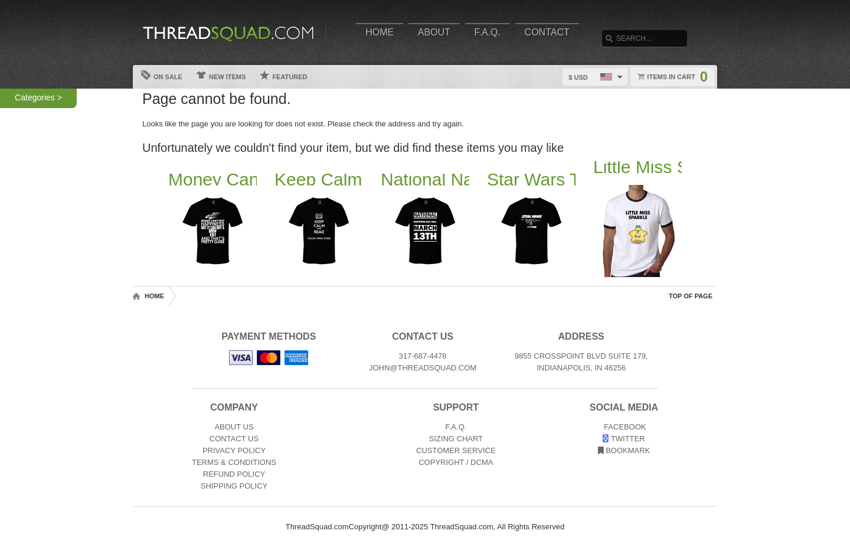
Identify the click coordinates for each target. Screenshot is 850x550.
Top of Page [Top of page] (690, 296)
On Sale (161, 75)
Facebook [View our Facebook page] (623, 426)
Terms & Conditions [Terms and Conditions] (234, 462)
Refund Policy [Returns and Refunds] (234, 474)
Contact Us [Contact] (234, 438)
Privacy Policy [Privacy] (234, 450)
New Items (221, 75)
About (434, 32)
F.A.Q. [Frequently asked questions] (455, 426)
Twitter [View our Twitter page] (624, 438)
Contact (547, 32)
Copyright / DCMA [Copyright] (456, 462)
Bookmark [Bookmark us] (624, 450)
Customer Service (456, 450)
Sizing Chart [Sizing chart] (456, 438)
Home (379, 32)
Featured (283, 75)
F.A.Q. (488, 32)
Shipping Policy (234, 485)
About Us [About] (233, 426)
